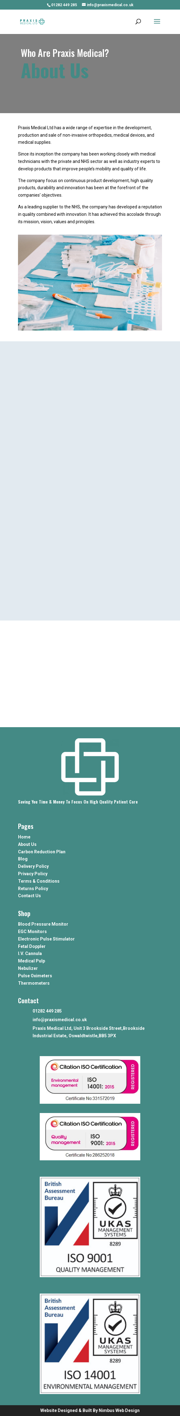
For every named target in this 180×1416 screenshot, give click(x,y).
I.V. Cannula (30, 953)
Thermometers (34, 983)
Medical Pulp (31, 960)
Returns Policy (33, 888)
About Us (27, 844)
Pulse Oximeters (35, 975)
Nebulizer (28, 968)
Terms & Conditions (39, 881)
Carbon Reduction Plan (41, 851)
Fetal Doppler (32, 946)
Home (24, 836)
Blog (23, 858)
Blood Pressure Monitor (43, 924)
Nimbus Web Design (119, 1410)
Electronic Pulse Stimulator (46, 938)
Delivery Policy (33, 866)
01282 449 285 (64, 5)
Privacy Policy (32, 873)
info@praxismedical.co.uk (60, 1019)
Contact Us (29, 895)
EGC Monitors (32, 931)
